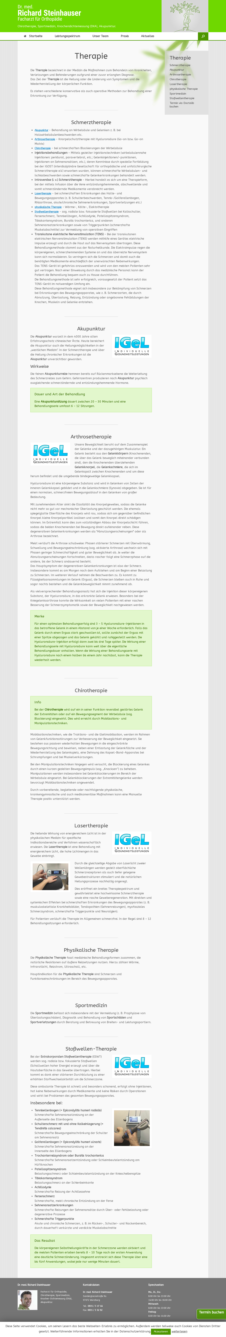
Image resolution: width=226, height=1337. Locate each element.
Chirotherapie (44, 148)
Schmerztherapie (180, 65)
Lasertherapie (44, 193)
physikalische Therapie (50, 207)
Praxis (125, 36)
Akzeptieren (161, 1331)
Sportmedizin (178, 93)
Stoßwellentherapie (48, 211)
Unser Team (100, 36)
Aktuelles (147, 36)
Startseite (33, 36)
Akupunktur (43, 130)
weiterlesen (179, 1331)
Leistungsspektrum (67, 36)
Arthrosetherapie (46, 139)
